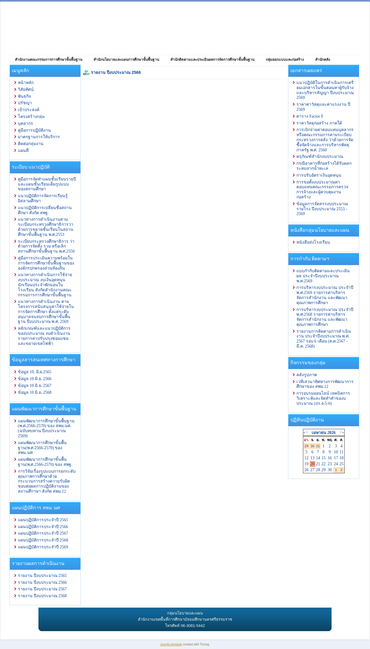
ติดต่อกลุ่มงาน (30, 143)
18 (341, 458)
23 (330, 464)
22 (323, 464)
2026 (331, 432)
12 (306, 458)
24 (336, 464)
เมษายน (319, 432)
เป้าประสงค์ (28, 110)
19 (306, 464)
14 (318, 458)
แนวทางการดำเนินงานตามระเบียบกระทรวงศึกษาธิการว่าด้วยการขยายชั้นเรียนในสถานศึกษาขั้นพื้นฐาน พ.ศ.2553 (45, 226)
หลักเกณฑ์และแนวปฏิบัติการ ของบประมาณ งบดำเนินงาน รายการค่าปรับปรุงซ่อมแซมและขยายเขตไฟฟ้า (44, 335)
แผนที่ (23, 150)
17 (336, 458)
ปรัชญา (25, 103)
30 (330, 470)
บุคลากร (25, 123)
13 (312, 458)
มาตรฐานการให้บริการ (39, 137)
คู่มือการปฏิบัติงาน (34, 130)
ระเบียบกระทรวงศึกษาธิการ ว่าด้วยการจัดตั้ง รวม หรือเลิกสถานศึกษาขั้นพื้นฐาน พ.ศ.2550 (46, 246)
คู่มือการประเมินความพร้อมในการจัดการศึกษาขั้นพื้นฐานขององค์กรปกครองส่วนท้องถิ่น (46, 263)
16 (330, 458)
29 (323, 470)
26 (306, 470)
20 (312, 464)
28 (318, 470)
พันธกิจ (24, 96)
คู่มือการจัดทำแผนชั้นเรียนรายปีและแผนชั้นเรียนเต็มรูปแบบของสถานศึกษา (47, 184)
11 (341, 452)
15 (323, 458)
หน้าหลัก (26, 82)
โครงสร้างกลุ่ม (31, 116)
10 (336, 452)
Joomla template (171, 644)
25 (341, 464)
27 (312, 470)
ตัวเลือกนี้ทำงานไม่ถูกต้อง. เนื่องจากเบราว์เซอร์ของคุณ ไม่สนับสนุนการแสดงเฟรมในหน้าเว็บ (184, 214)
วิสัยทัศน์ (26, 89)
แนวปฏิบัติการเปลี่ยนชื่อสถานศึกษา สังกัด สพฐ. (45, 210)
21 (318, 464)
